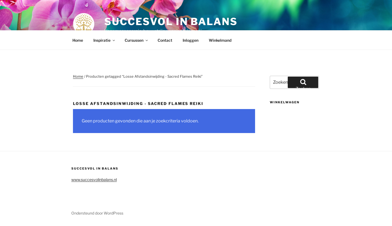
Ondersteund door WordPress (97, 213)
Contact (165, 40)
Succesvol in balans (171, 22)
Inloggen (190, 40)
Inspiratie (104, 40)
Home (77, 40)
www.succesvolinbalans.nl (94, 179)
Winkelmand (220, 40)
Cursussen (137, 40)
